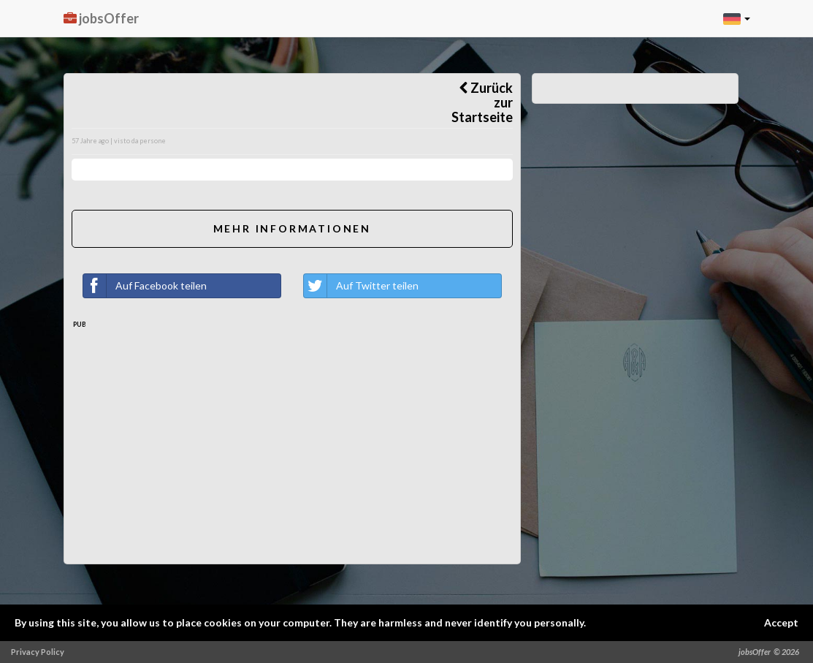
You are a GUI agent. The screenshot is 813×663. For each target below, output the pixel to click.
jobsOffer (101, 18)
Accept (781, 622)
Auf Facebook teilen (145, 286)
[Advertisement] (293, 454)
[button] (736, 18)
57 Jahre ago (90, 141)
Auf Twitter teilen (361, 286)
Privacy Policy (37, 651)
